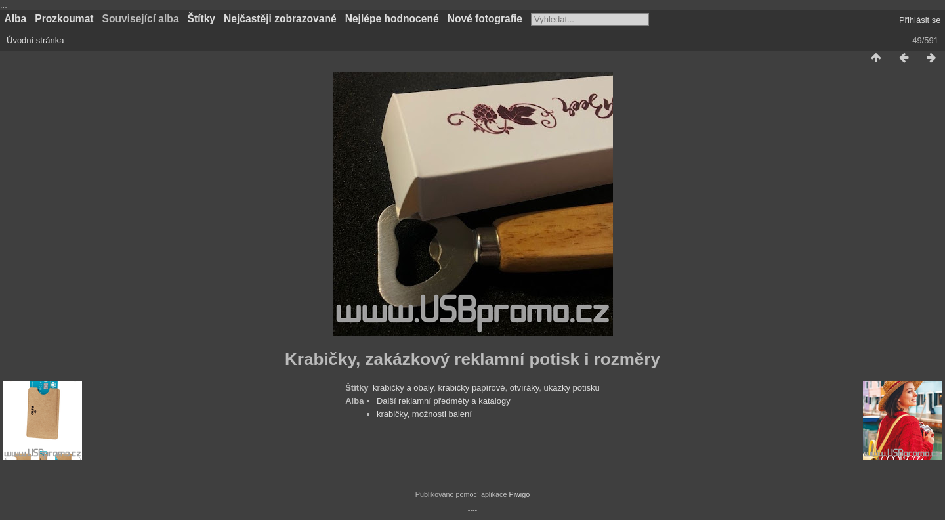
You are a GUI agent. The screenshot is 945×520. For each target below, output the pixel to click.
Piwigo (519, 494)
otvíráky (524, 388)
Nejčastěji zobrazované (280, 18)
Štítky (201, 18)
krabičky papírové (471, 388)
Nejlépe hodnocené (392, 18)
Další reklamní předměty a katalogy (444, 401)
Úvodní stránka (35, 40)
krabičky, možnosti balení (424, 414)
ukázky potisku (572, 388)
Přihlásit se (920, 20)
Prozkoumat (64, 18)
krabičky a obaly (403, 388)
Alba (16, 18)
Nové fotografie (485, 18)
